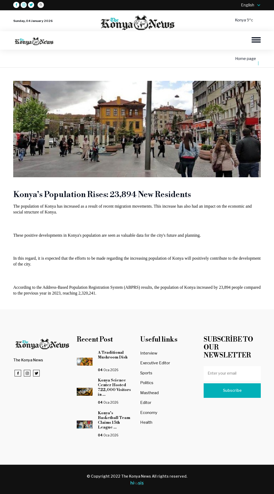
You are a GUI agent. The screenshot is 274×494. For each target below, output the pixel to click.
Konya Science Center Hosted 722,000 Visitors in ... (114, 387)
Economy (148, 412)
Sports (146, 373)
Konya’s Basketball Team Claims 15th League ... (114, 420)
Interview (148, 353)
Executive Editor (155, 363)
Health (146, 422)
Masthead (149, 392)
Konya (241, 20)
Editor (145, 402)
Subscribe (232, 390)
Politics (146, 382)
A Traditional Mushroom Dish (116, 357)
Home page (245, 58)
